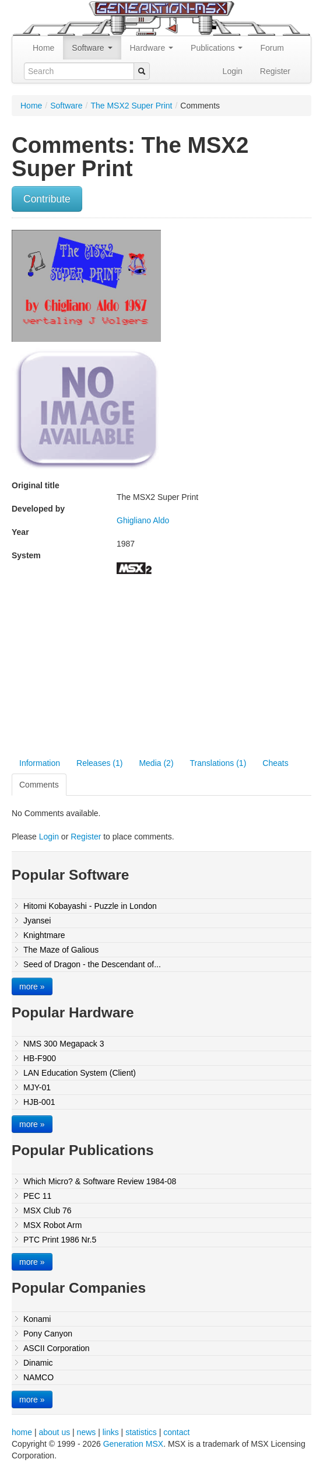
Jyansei (37, 920)
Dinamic (38, 1362)
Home (43, 48)
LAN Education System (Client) (79, 1072)
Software (92, 48)
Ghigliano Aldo (143, 520)
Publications (217, 48)
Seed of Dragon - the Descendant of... (92, 964)
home (22, 1432)
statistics (141, 1432)
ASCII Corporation (56, 1348)
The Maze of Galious (61, 949)
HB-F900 (39, 1058)
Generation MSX (133, 1443)
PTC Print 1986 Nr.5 (59, 1239)
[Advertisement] (110, 667)
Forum (271, 48)
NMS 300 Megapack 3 (63, 1043)
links (111, 1432)
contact (176, 1432)
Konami (37, 1319)
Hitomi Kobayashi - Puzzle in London (90, 906)
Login (233, 71)
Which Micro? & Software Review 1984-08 (99, 1181)
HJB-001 (39, 1102)
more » (32, 986)
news (86, 1432)
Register (275, 71)
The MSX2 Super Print (131, 105)
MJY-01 (37, 1087)
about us (54, 1432)
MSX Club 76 (47, 1210)
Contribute (47, 199)
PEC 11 (37, 1196)
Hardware (152, 48)
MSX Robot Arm (52, 1225)
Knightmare (44, 935)
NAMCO (38, 1377)
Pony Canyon (47, 1333)
